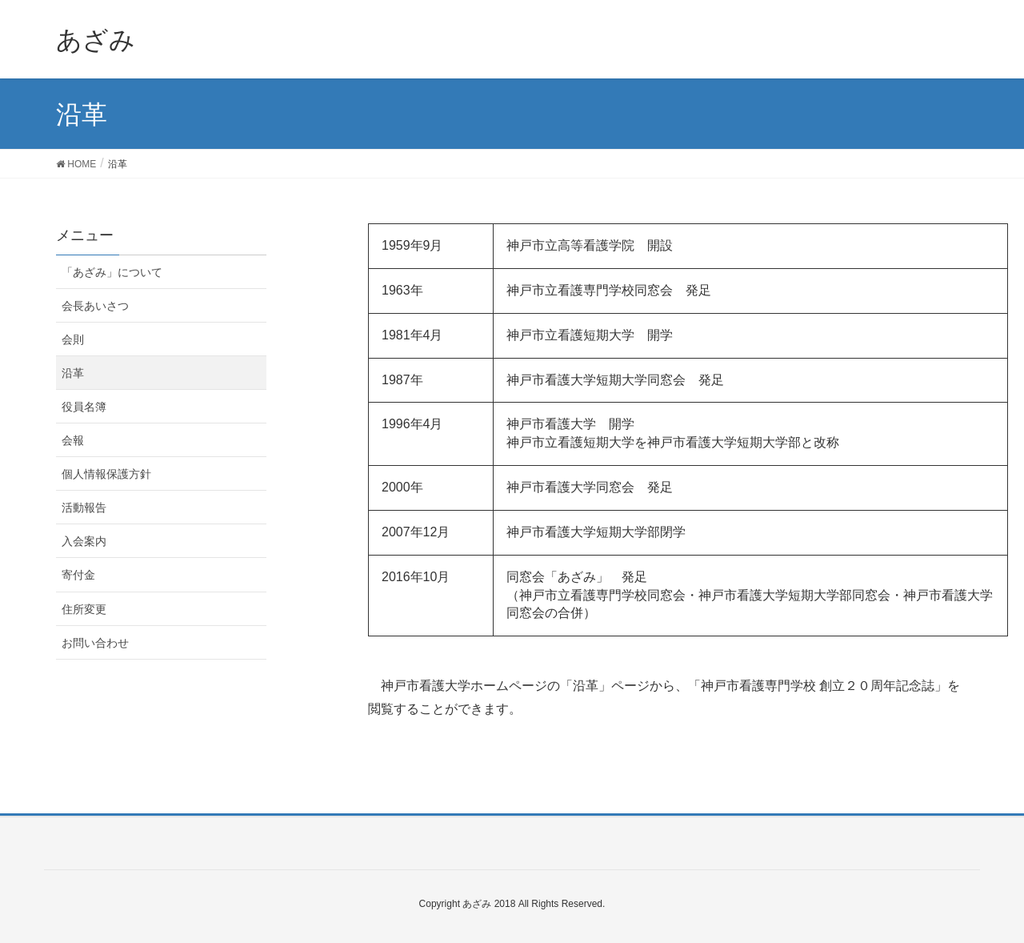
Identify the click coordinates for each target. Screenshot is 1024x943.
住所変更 (84, 609)
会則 (73, 339)
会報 (73, 440)
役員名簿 (84, 406)
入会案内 (84, 541)
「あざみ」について (112, 272)
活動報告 (84, 507)
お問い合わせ (95, 642)
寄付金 (78, 574)
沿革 (73, 373)
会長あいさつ (95, 305)
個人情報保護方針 (106, 473)
